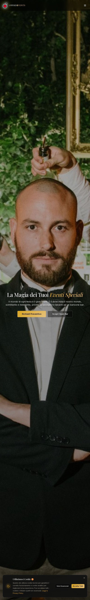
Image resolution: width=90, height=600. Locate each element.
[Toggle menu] (85, 5)
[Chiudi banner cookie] (84, 578)
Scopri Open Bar (60, 314)
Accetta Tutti (78, 587)
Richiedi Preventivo (31, 314)
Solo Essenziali (63, 587)
